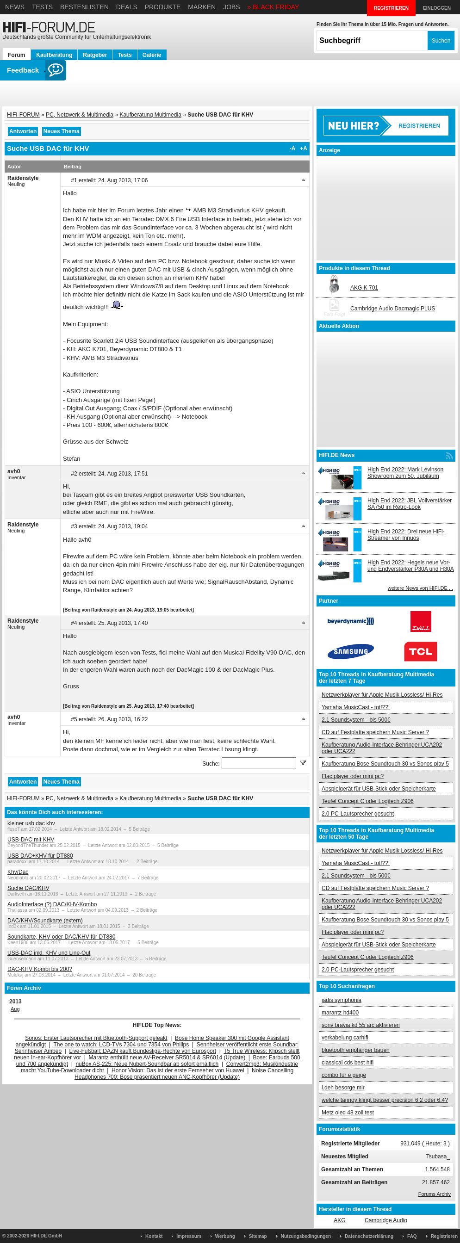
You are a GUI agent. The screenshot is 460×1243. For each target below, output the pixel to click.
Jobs (231, 7)
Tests (42, 7)
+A (303, 148)
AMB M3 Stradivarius (221, 210)
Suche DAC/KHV (28, 888)
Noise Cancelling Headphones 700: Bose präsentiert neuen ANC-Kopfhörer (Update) (184, 1073)
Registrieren (444, 1236)
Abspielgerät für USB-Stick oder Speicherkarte (379, 788)
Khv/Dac (17, 872)
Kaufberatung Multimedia (150, 114)
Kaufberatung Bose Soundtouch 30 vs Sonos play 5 (385, 764)
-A (293, 148)
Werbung (225, 1236)
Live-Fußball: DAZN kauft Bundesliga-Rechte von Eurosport (142, 1051)
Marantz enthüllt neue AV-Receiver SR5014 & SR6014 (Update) (167, 1057)
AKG (339, 1220)
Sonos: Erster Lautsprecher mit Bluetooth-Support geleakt (96, 1038)
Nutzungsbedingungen (306, 1236)
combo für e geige (344, 1075)
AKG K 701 (364, 287)
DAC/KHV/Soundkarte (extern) (45, 920)
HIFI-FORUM (23, 114)
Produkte (163, 7)
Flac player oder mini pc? (353, 776)
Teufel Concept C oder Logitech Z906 (368, 801)
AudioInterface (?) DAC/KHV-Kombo (52, 904)
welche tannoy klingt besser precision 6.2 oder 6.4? (385, 1100)
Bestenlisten (84, 7)
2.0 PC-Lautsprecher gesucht (358, 813)
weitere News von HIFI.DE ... (420, 588)
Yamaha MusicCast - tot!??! (356, 707)
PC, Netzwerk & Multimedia (79, 114)
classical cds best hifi (347, 1062)
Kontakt (153, 1236)
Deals (126, 7)
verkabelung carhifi (345, 1037)
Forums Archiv (434, 1194)
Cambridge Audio (386, 1220)
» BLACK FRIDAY (273, 7)
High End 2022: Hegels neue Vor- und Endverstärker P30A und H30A (410, 565)
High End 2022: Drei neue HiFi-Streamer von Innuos (406, 534)
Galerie (152, 55)
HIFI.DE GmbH (46, 1235)
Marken (202, 7)
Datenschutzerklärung (369, 1236)
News (15, 7)
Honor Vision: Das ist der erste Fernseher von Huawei (178, 1070)
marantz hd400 (340, 1012)
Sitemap (258, 1236)
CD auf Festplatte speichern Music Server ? (375, 732)
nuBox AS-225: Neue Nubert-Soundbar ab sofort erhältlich (146, 1064)
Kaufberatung (54, 55)
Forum (16, 55)
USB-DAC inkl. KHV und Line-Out (48, 953)
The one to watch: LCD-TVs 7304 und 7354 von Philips (121, 1044)
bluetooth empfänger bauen (356, 1050)
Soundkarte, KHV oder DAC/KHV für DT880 (61, 937)
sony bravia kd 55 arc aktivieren (361, 1025)
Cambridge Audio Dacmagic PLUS (392, 308)
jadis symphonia (341, 1000)
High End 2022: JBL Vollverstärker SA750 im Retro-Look (409, 503)
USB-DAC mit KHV (30, 839)
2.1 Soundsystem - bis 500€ (356, 720)
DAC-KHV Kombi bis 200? (39, 969)
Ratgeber (95, 55)
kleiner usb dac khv (31, 823)
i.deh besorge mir (343, 1087)
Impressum (188, 1236)
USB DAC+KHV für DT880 (40, 856)
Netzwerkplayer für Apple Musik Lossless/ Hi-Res (382, 695)
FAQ (412, 1236)
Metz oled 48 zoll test (348, 1112)
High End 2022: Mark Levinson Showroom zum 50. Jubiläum (405, 472)
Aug (15, 1009)
